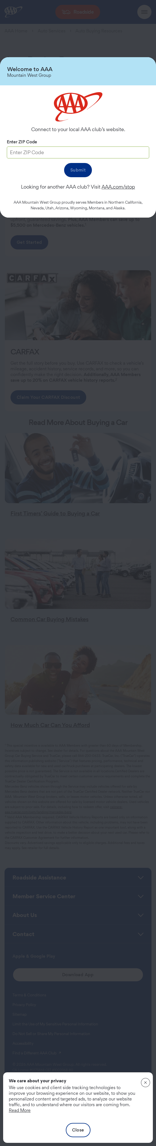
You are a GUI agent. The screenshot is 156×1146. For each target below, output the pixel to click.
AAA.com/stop (118, 187)
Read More (20, 1110)
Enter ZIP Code (22, 141)
